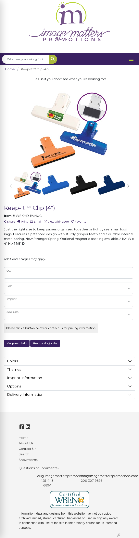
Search (24, 454)
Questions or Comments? (39, 468)
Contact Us (27, 449)
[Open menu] (131, 59)
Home (24, 438)
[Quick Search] (25, 59)
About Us (26, 443)
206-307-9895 (91, 481)
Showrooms (28, 460)
